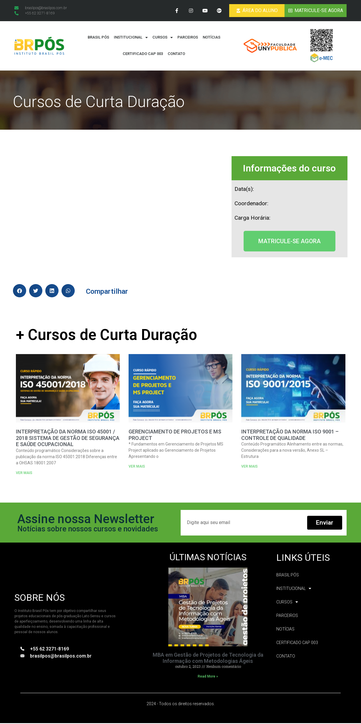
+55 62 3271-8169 (49, 650)
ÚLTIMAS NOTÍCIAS (208, 558)
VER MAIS (24, 474)
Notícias (211, 38)
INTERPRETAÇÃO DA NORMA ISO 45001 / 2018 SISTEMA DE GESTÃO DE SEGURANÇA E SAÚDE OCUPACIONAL (67, 439)
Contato (176, 55)
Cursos (162, 38)
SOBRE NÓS (39, 598)
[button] (289, 242)
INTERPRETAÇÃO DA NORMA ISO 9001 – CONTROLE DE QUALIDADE (290, 436)
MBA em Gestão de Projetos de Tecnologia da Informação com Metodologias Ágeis (208, 659)
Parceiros (187, 38)
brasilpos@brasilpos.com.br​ (61, 657)
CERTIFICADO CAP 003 (143, 55)
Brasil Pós (98, 38)
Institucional (131, 38)
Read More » (208, 677)
